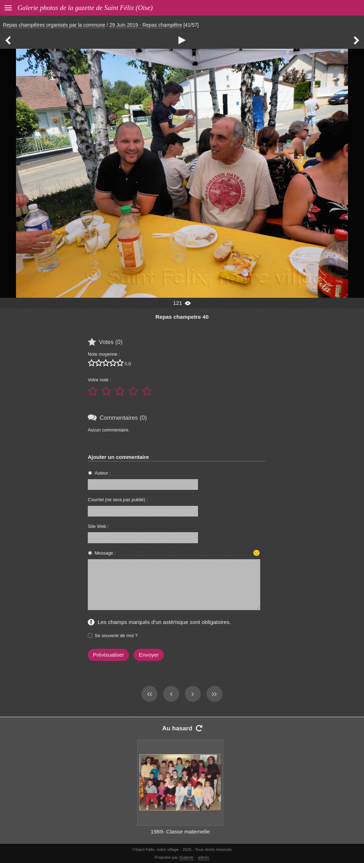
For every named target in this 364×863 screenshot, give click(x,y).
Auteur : (103, 473)
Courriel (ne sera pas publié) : (118, 499)
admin (203, 857)
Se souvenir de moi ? (116, 635)
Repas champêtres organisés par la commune (54, 25)
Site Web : (98, 526)
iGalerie (187, 857)
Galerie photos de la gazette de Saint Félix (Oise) (84, 7)
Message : (105, 553)
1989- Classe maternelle (180, 831)
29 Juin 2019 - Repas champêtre (145, 25)
